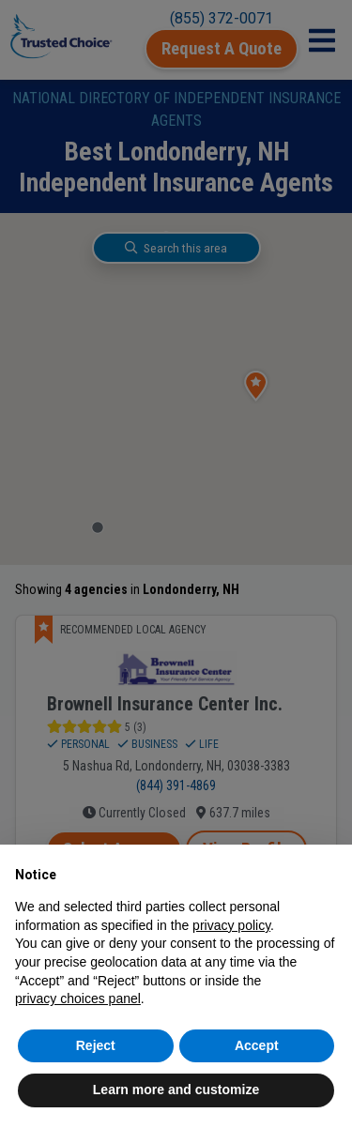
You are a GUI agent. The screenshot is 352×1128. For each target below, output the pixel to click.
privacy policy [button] (231, 925)
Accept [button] (257, 1045)
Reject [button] (95, 1045)
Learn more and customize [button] (176, 1089)
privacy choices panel (78, 998)
